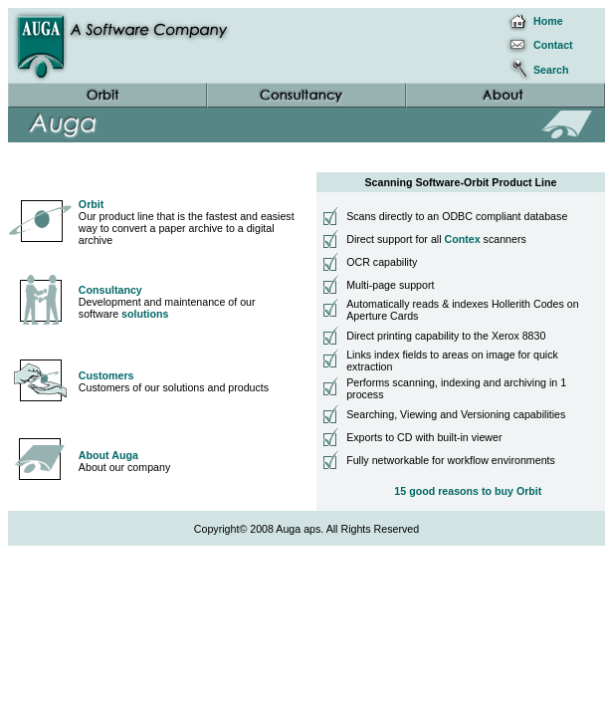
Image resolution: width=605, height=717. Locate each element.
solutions (144, 314)
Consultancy (110, 290)
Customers (106, 375)
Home (548, 21)
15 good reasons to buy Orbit (467, 491)
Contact (553, 45)
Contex (463, 239)
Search (551, 70)
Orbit (91, 204)
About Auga (108, 455)
